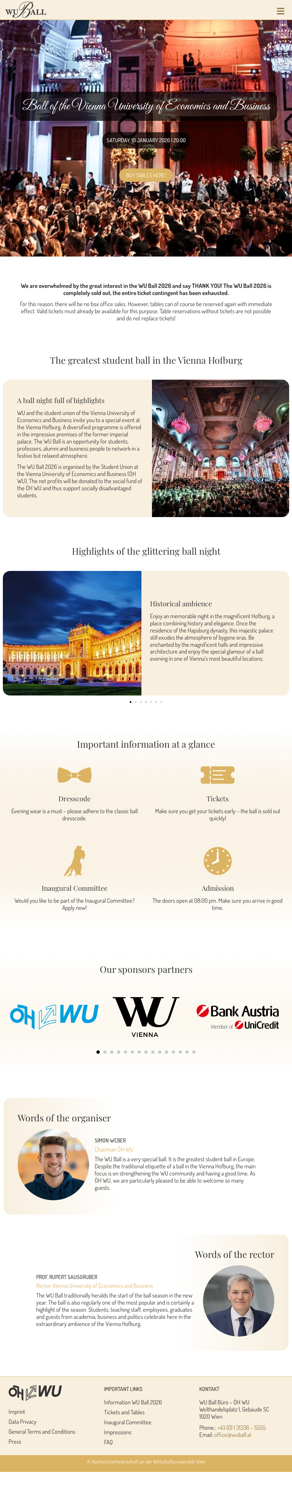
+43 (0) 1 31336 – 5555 (241, 1427)
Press (15, 1441)
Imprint (17, 1411)
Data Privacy (22, 1421)
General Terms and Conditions (42, 1431)
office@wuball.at (233, 1434)
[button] (130, 702)
